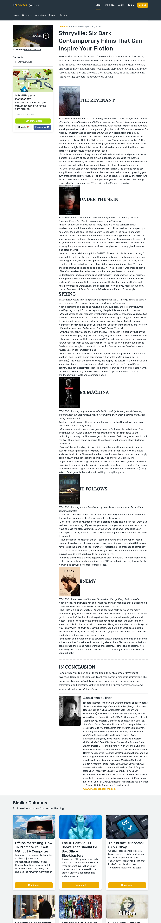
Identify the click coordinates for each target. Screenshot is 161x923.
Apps (34, 5)
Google (23, 127)
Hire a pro (109, 5)
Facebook (42, 127)
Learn (121, 5)
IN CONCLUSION (23, 62)
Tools (131, 5)
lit (20, 5)
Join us (142, 5)
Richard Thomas (32, 49)
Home (16, 15)
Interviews (40, 15)
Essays (52, 15)
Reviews (64, 15)
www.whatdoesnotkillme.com (99, 789)
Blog (98, 5)
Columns (26, 15)
